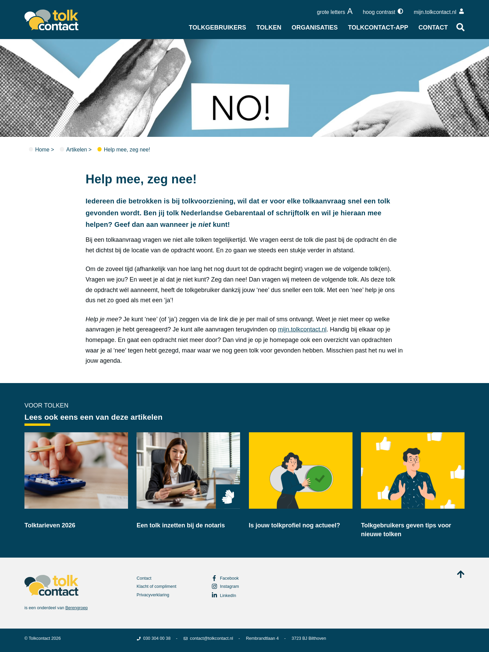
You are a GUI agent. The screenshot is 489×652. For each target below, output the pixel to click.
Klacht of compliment (156, 586)
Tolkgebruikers (217, 27)
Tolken (269, 27)
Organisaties (315, 27)
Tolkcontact (39, 638)
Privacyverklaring (153, 595)
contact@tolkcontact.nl (208, 638)
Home (42, 149)
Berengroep (76, 607)
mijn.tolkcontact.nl (302, 329)
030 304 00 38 (153, 638)
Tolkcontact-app (378, 27)
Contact (433, 27)
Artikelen (76, 149)
